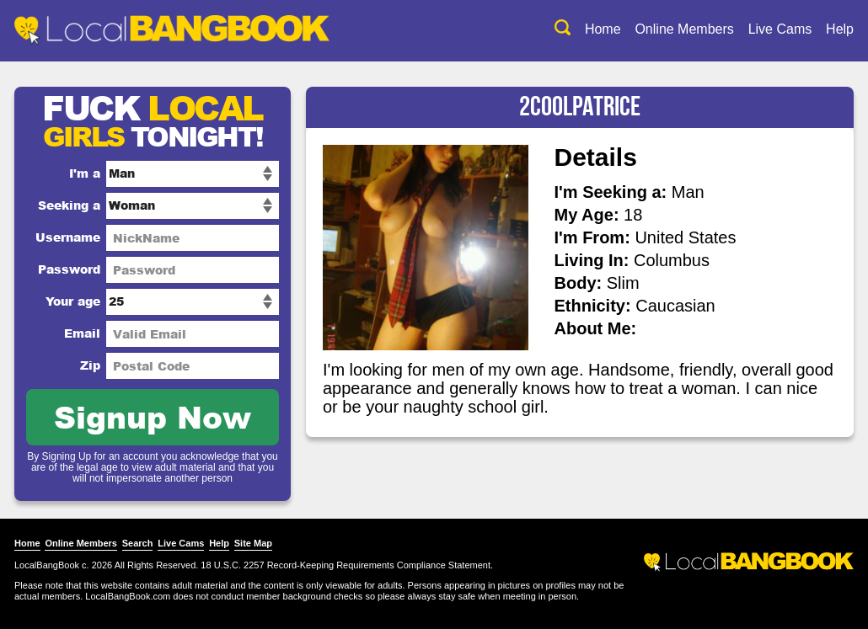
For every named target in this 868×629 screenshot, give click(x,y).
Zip (90, 365)
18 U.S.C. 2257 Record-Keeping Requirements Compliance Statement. (347, 565)
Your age (73, 301)
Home (603, 29)
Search (137, 543)
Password (69, 269)
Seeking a (69, 205)
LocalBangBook (46, 565)
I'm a (84, 173)
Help (840, 29)
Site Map (253, 543)
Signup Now (152, 416)
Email (82, 333)
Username (67, 237)
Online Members (684, 29)
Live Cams (780, 29)
